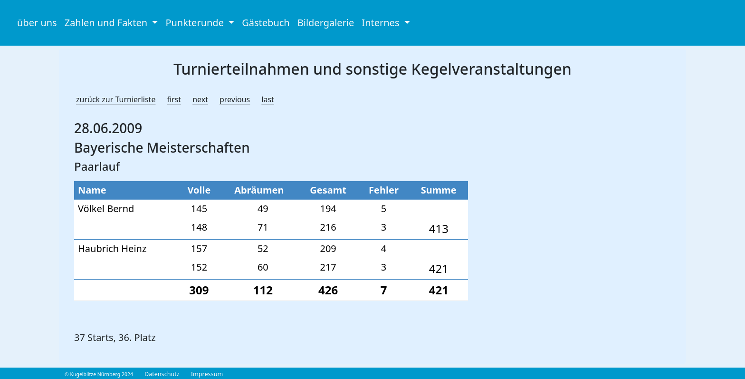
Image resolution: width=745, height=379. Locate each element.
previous (235, 99)
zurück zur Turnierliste (115, 99)
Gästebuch (265, 22)
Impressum (207, 374)
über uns (37, 22)
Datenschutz (162, 374)
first (174, 99)
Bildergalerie (325, 22)
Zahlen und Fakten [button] (107, 22)
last (267, 99)
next (200, 99)
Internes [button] (381, 22)
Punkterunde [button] (195, 22)
